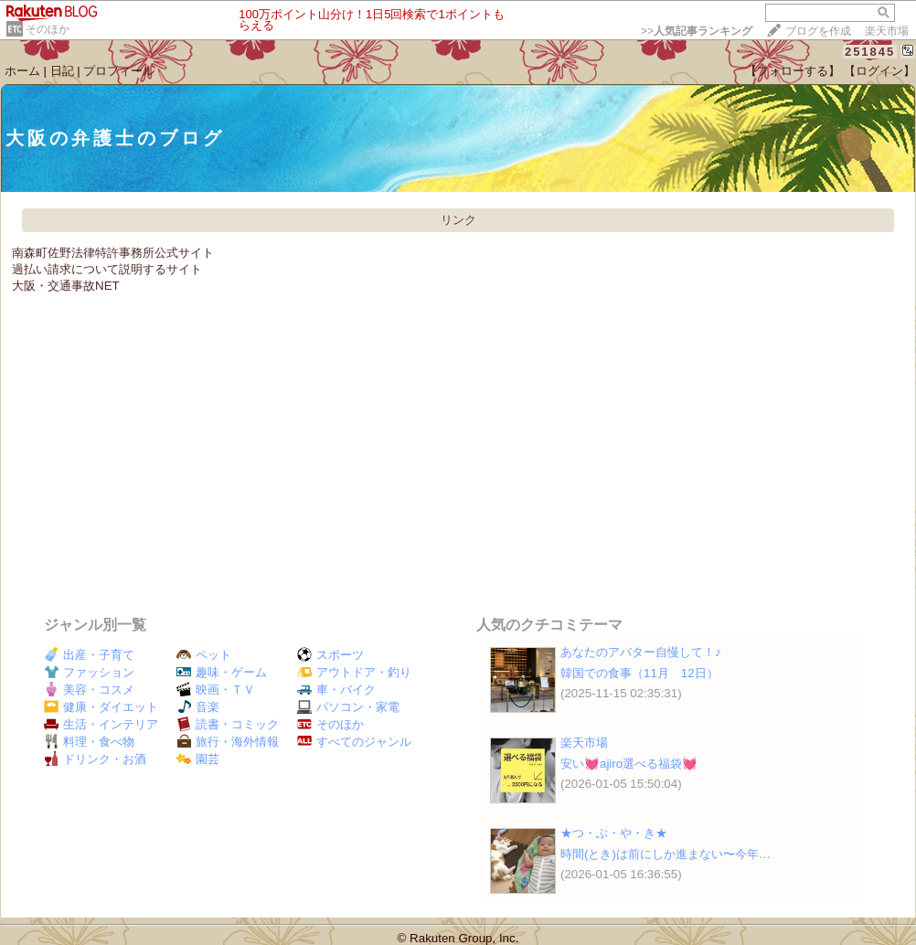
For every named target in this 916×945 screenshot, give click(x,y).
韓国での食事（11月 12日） (639, 673)
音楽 (197, 707)
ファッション (89, 672)
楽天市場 (887, 31)
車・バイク (336, 689)
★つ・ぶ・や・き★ (613, 833)
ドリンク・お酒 (95, 759)
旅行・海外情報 (227, 742)
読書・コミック (227, 724)
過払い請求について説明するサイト (107, 269)
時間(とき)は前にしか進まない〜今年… (665, 854)
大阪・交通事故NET (66, 285)
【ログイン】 (879, 71)
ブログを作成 (818, 31)
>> (696, 31)
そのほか (47, 29)
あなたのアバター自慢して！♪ (640, 652)
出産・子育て (89, 655)
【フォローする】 (792, 71)
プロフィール (118, 71)
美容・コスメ (89, 689)
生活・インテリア (101, 724)
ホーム (22, 71)
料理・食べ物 (89, 742)
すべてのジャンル (354, 742)
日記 (62, 71)
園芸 (197, 759)
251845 (870, 51)
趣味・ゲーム (221, 672)
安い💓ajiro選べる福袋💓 (629, 763)
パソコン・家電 (348, 707)
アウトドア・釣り (354, 672)
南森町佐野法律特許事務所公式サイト (113, 253)
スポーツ (330, 655)
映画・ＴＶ (215, 689)
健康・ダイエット (101, 707)
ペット (203, 655)
